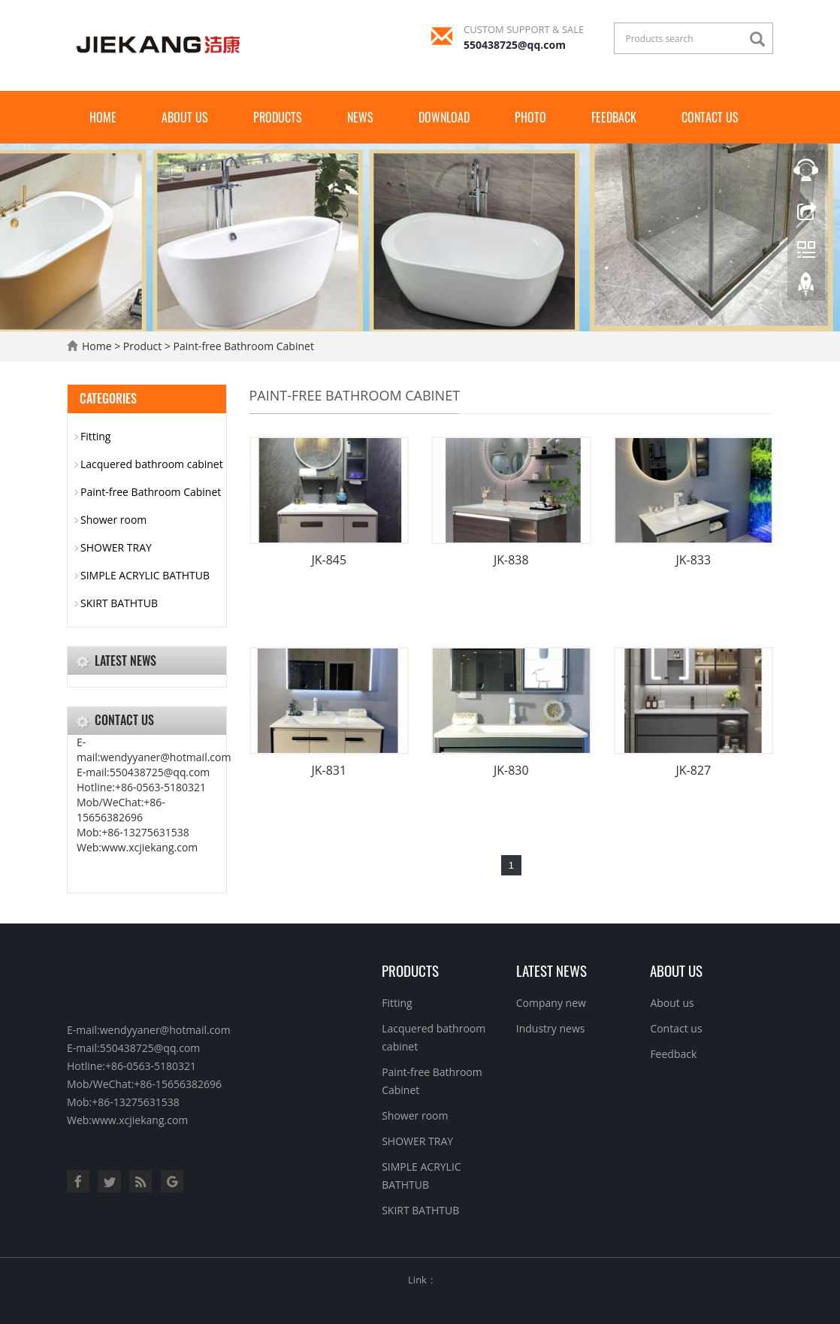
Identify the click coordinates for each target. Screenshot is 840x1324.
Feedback (613, 117)
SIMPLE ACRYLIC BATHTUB (145, 575)
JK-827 (693, 770)
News (360, 117)
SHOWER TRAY (116, 547)
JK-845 (328, 560)
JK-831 (328, 770)
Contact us (710, 117)
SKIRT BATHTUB (119, 603)
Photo (530, 117)
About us (185, 117)
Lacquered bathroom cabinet (151, 464)
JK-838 (511, 560)
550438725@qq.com (515, 45)
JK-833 (693, 560)
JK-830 (511, 770)
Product (142, 346)
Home (102, 117)
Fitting (95, 436)
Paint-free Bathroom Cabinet (244, 346)
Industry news (550, 1028)
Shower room (113, 519)
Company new (551, 1003)
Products (277, 117)
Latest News (551, 970)
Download (444, 117)
